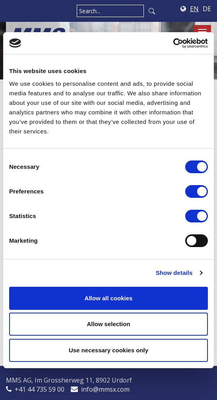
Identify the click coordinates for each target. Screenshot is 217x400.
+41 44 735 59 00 (39, 389)
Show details (174, 272)
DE (207, 8)
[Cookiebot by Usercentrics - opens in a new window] (173, 43)
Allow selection (108, 324)
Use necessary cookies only (108, 350)
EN (194, 8)
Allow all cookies (109, 298)
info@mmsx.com (105, 389)
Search (152, 11)
